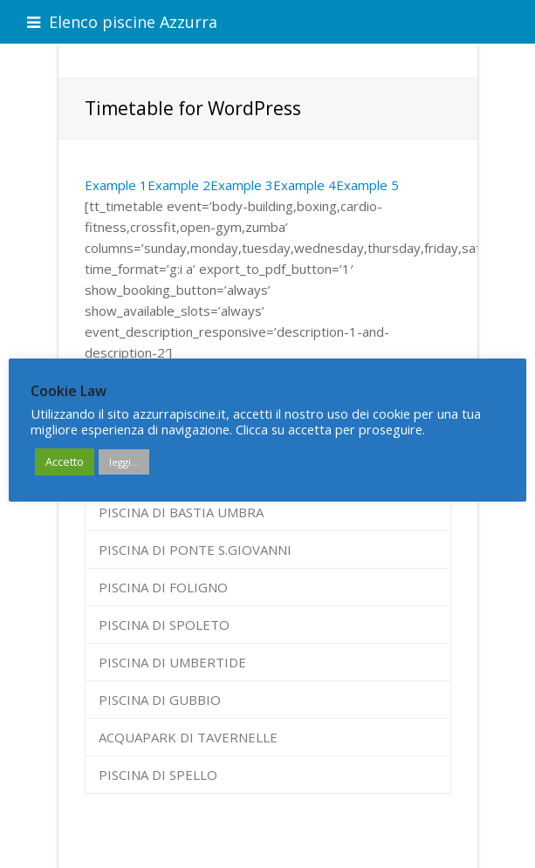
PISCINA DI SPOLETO (164, 624)
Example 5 (367, 185)
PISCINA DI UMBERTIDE (172, 662)
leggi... (124, 461)
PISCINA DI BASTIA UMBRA (181, 512)
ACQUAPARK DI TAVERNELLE (188, 737)
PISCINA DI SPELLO (158, 774)
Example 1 (116, 185)
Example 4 (304, 185)
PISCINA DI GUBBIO (160, 699)
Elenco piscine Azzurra (122, 21)
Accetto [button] (64, 461)
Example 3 (241, 185)
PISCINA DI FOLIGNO (163, 587)
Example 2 (178, 185)
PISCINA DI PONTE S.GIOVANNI (195, 549)
